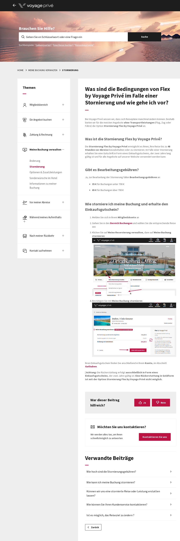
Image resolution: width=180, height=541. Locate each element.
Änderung (35, 160)
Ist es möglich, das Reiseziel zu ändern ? (110, 515)
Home (20, 70)
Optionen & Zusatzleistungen (46, 172)
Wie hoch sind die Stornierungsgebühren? (111, 471)
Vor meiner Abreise (40, 202)
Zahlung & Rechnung (41, 134)
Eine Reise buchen (63, 44)
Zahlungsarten (43, 44)
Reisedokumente (84, 44)
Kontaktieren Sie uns (155, 436)
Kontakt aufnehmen (41, 250)
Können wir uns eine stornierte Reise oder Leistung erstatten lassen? (123, 493)
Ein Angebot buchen (41, 119)
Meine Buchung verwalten (42, 70)
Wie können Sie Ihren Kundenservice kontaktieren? (116, 504)
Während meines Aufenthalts (46, 217)
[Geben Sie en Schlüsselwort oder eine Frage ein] (73, 36)
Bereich (121, 223)
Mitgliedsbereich (39, 104)
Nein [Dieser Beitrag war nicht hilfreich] (163, 402)
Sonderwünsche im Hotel (43, 178)
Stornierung (70, 70)
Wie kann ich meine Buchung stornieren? (110, 482)
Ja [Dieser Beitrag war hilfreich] (144, 402)
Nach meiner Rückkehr (42, 235)
